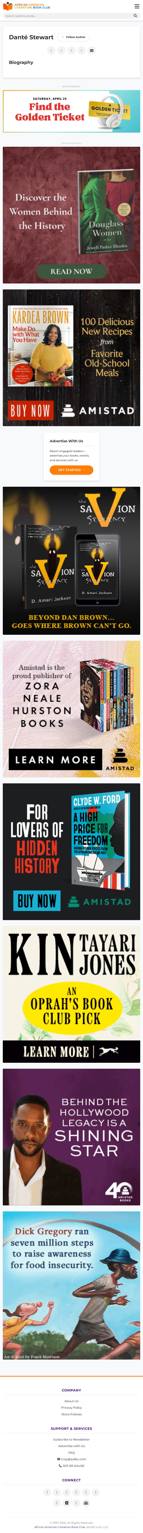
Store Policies (71, 1414)
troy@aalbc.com (71, 1459)
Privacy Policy (71, 1407)
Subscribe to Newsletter (71, 1439)
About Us (71, 1401)
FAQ (71, 1452)
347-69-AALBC (71, 1466)
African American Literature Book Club (59, 1527)
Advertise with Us (71, 1446)
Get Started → (71, 470)
